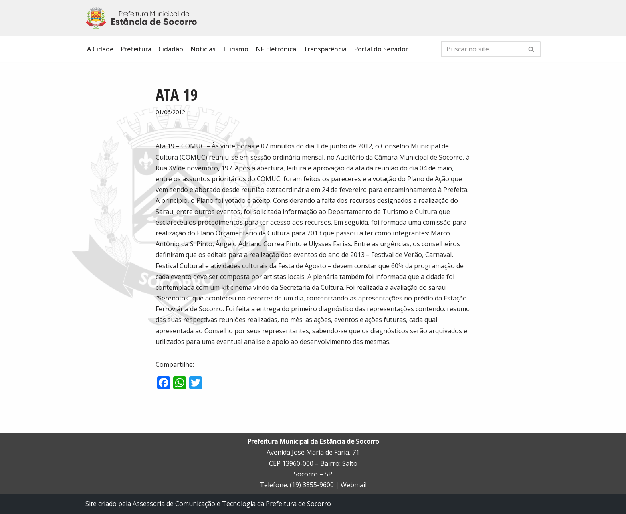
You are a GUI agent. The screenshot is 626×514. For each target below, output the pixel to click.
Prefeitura (136, 49)
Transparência (325, 49)
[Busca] (482, 49)
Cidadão (170, 49)
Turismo (235, 49)
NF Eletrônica (276, 49)
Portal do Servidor (381, 49)
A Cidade (100, 49)
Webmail (353, 484)
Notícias (203, 49)
